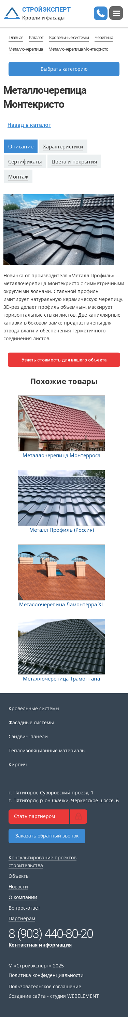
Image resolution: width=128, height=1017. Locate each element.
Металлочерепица (26, 49)
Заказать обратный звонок (47, 835)
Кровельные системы (69, 37)
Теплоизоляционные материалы (47, 750)
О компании (23, 897)
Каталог (36, 37)
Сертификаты (25, 161)
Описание (20, 146)
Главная (16, 37)
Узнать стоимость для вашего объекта (64, 359)
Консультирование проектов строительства (42, 861)
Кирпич (18, 764)
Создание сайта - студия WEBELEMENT (54, 996)
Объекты (19, 876)
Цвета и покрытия (74, 161)
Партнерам (22, 918)
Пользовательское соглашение (45, 986)
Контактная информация (40, 944)
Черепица (104, 37)
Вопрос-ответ (24, 907)
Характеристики (63, 146)
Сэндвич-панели (28, 736)
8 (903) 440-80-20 (51, 934)
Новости (18, 886)
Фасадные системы (31, 722)
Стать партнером (34, 816)
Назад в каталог (29, 125)
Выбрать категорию (64, 69)
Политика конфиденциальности (46, 975)
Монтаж (18, 176)
